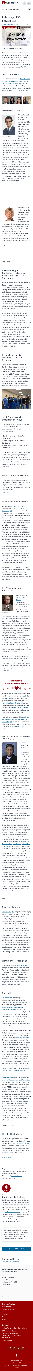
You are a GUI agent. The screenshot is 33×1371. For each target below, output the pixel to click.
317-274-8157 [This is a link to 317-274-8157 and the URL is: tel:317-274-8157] (6, 1338)
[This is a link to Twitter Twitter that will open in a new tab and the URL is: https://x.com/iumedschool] (23, 1350)
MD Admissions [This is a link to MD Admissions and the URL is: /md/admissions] (6, 1306)
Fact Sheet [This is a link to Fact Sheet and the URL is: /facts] (5, 1314)
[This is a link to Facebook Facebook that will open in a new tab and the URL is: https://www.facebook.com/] (10, 1350)
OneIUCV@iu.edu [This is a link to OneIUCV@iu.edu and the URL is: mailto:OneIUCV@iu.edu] (16, 1176)
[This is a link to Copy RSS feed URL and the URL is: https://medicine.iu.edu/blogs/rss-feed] (16, 1249)
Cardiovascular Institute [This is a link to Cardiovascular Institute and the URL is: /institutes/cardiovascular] (12, 1212)
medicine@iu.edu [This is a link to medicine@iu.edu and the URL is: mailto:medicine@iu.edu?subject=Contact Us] (7, 1340)
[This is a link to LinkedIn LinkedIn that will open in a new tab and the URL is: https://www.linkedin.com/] (18, 1350)
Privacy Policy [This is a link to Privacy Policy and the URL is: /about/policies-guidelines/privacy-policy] (16, 1363)
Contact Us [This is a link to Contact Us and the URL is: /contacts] (6, 1297)
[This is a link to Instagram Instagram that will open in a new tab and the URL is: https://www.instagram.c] (14, 1350)
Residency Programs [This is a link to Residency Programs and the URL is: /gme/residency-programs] (8, 1309)
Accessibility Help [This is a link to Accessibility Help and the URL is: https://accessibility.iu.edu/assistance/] (16, 1360)
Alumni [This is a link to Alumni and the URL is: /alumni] (4, 1317)
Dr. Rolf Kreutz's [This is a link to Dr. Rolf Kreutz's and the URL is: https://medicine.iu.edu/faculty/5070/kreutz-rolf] (7, 1078)
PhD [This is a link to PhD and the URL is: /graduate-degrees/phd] (3, 1312)
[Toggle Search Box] (29, 3)
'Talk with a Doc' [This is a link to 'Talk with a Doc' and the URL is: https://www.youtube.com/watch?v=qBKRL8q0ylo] (19, 726)
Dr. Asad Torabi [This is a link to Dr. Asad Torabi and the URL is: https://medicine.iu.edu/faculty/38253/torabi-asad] (7, 998)
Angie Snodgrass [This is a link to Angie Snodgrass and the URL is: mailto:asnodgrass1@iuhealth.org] (12, 83)
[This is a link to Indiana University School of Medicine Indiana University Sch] (10, 2)
